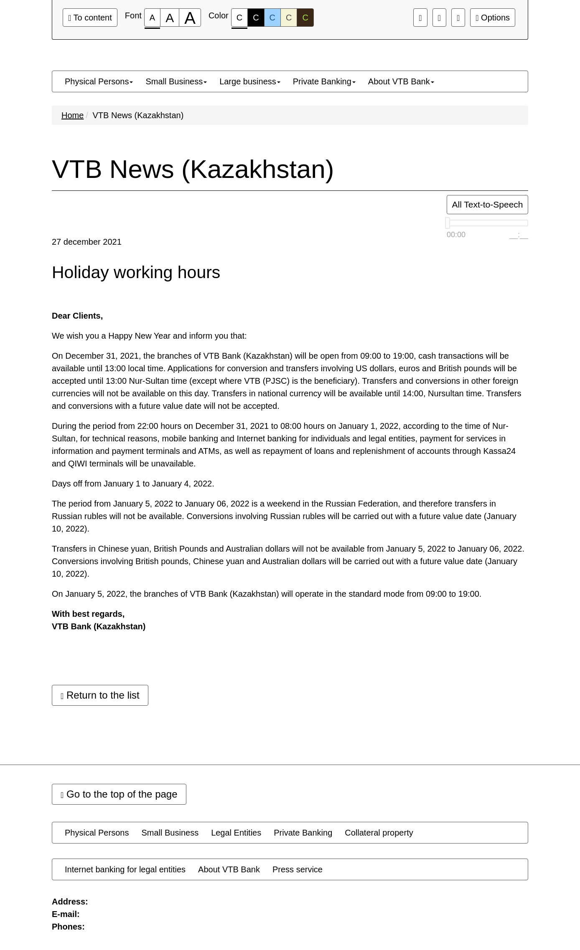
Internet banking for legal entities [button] (125, 869)
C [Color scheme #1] (239, 20)
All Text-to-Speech (487, 204)
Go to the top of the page (119, 794)
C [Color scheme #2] (256, 17)
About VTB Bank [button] (401, 81)
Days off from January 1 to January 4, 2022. (133, 483)
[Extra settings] (458, 17)
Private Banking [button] (324, 81)
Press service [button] (297, 869)
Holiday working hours (136, 272)
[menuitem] (99, 81)
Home (72, 115)
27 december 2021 (87, 241)
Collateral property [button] (379, 832)
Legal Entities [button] (236, 832)
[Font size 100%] (152, 17)
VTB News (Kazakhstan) (137, 115)
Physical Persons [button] (99, 81)
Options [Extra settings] (493, 17)
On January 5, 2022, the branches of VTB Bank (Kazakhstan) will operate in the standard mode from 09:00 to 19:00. (266, 593)
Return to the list (100, 695)
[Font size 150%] (169, 17)
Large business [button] (249, 81)
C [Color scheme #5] (305, 17)
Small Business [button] (176, 81)
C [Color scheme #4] (289, 17)
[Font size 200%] (190, 17)
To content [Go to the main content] (90, 17)
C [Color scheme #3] (272, 17)
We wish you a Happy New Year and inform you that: (149, 335)
